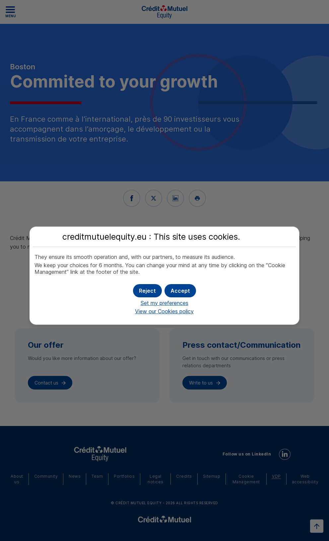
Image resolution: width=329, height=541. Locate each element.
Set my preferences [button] (164, 303)
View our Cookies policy (164, 311)
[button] (180, 290)
